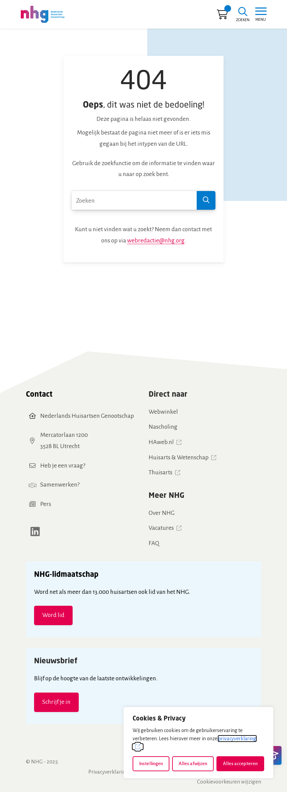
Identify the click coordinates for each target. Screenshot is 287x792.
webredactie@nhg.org (156, 240)
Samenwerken (58, 484)
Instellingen (151, 763)
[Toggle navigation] (260, 14)
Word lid (53, 615)
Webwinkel (163, 412)
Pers (45, 504)
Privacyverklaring (108, 772)
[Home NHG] (42, 14)
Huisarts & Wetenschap (179, 457)
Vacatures (161, 528)
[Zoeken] (243, 15)
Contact (39, 393)
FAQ (154, 543)
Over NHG (162, 513)
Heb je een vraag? (62, 465)
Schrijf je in (56, 702)
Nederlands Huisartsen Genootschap (87, 416)
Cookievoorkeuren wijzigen (229, 782)
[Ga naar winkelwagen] (222, 16)
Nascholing (163, 427)
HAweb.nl (161, 442)
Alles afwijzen (193, 763)
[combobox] (143, 200)
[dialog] (198, 742)
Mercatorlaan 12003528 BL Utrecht (64, 440)
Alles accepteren (240, 763)
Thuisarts (160, 472)
